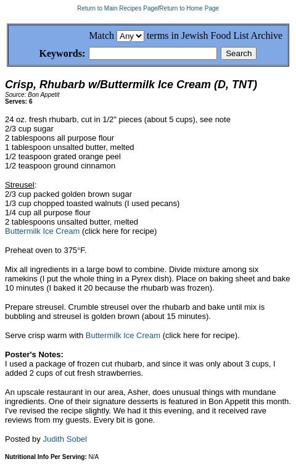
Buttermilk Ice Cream (42, 233)
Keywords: (48, 54)
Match (101, 35)
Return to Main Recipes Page (117, 8)
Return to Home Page (189, 8)
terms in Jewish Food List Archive (214, 35)
